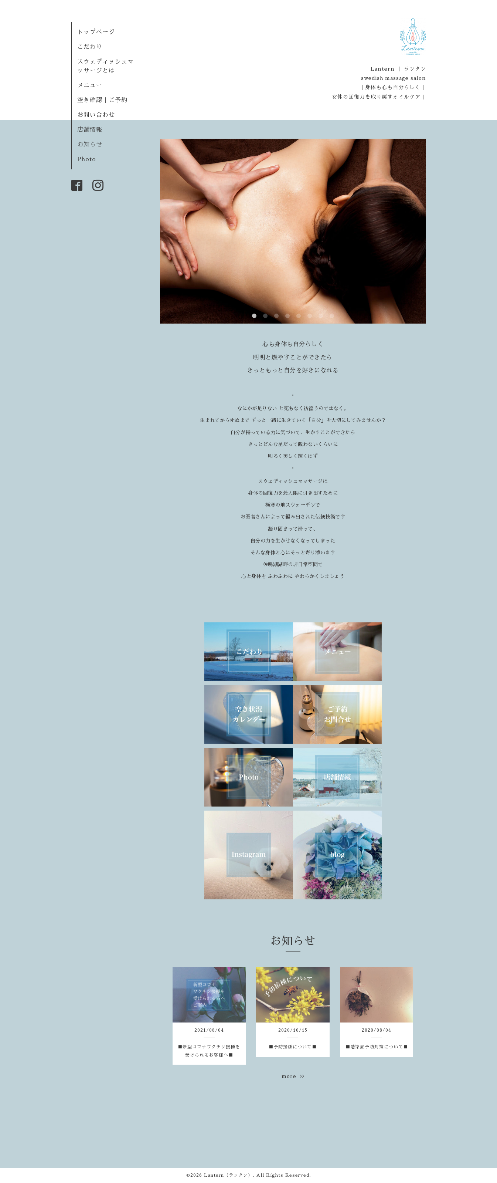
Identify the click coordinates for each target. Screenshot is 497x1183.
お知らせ (89, 145)
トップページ (96, 32)
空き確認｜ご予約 (102, 100)
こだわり (89, 47)
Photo (86, 159)
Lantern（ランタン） (228, 1175)
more (293, 1076)
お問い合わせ (96, 115)
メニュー (89, 85)
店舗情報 (89, 130)
